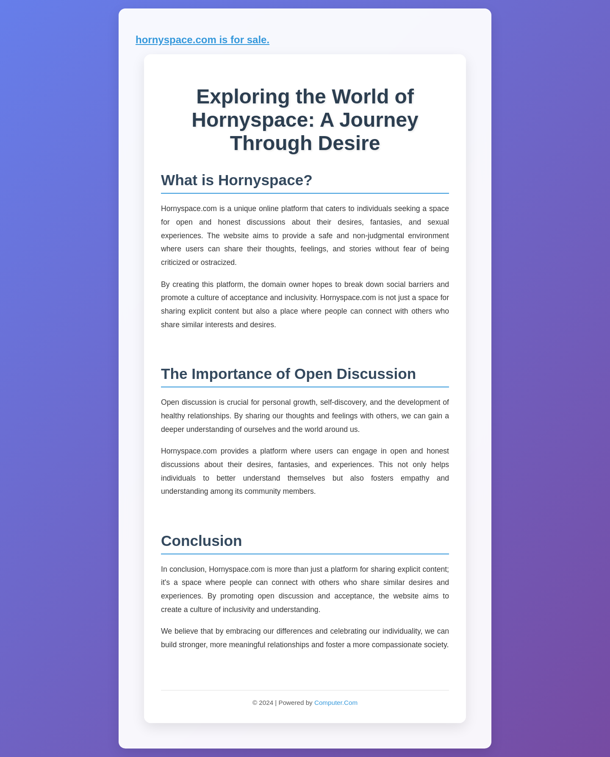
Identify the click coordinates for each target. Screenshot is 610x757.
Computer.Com (336, 702)
